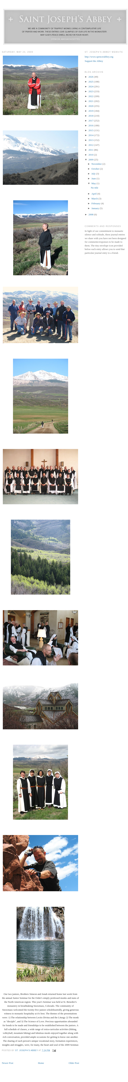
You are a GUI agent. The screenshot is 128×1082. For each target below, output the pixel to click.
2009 (91, 159)
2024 (91, 86)
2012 (91, 145)
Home (41, 1063)
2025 (91, 81)
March (94, 198)
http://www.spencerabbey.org (99, 56)
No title (94, 187)
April (94, 193)
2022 (91, 96)
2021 (91, 101)
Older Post (74, 1063)
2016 (91, 125)
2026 (91, 76)
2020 (91, 106)
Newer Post (7, 1063)
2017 (91, 120)
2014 (91, 135)
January (95, 208)
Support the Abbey (94, 61)
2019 (91, 110)
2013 (91, 140)
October (95, 168)
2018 (91, 115)
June (94, 178)
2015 (91, 130)
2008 (91, 214)
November (96, 163)
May (94, 183)
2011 (91, 149)
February (96, 203)
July (93, 173)
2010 (91, 154)
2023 (91, 91)
